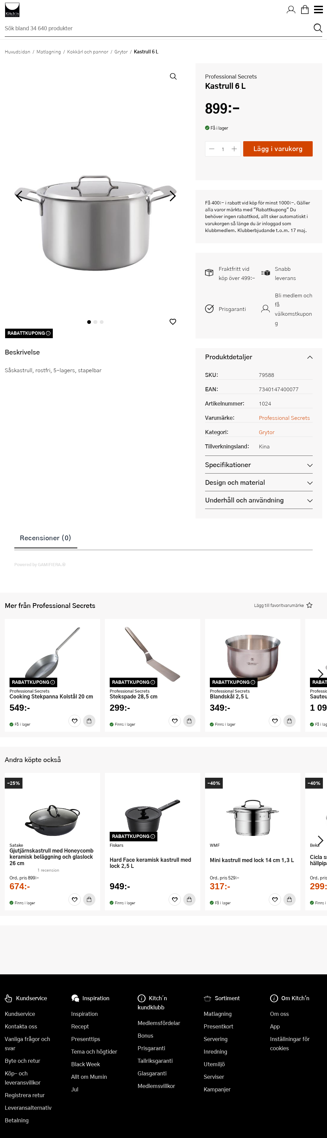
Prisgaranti (232, 309)
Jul (74, 1089)
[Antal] (223, 149)
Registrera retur (25, 1095)
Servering (216, 1039)
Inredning (215, 1051)
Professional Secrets (231, 76)
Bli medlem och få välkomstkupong (293, 309)
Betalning (17, 1120)
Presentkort (218, 1026)
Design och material (235, 482)
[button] (173, 321)
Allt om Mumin (89, 1077)
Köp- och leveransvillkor (23, 1077)
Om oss (279, 1014)
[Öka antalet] (234, 149)
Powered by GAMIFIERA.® (40, 564)
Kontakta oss (21, 1026)
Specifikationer (228, 464)
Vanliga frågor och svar (27, 1043)
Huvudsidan (17, 51)
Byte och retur (22, 1061)
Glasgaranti (152, 1073)
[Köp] (89, 721)
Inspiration (84, 1014)
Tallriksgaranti (155, 1061)
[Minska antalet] (211, 149)
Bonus (145, 1035)
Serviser (214, 1077)
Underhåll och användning (244, 500)
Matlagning (48, 51)
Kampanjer (217, 1089)
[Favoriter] (74, 721)
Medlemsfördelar (159, 1023)
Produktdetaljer (228, 357)
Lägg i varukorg (278, 148)
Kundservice (20, 1014)
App (275, 1026)
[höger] (172, 196)
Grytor (121, 51)
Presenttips (85, 1039)
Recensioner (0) (46, 537)
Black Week (85, 1064)
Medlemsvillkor (156, 1086)
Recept (80, 1026)
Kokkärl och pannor (87, 51)
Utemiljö (214, 1064)
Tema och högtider (94, 1051)
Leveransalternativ (28, 1107)
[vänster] (19, 196)
